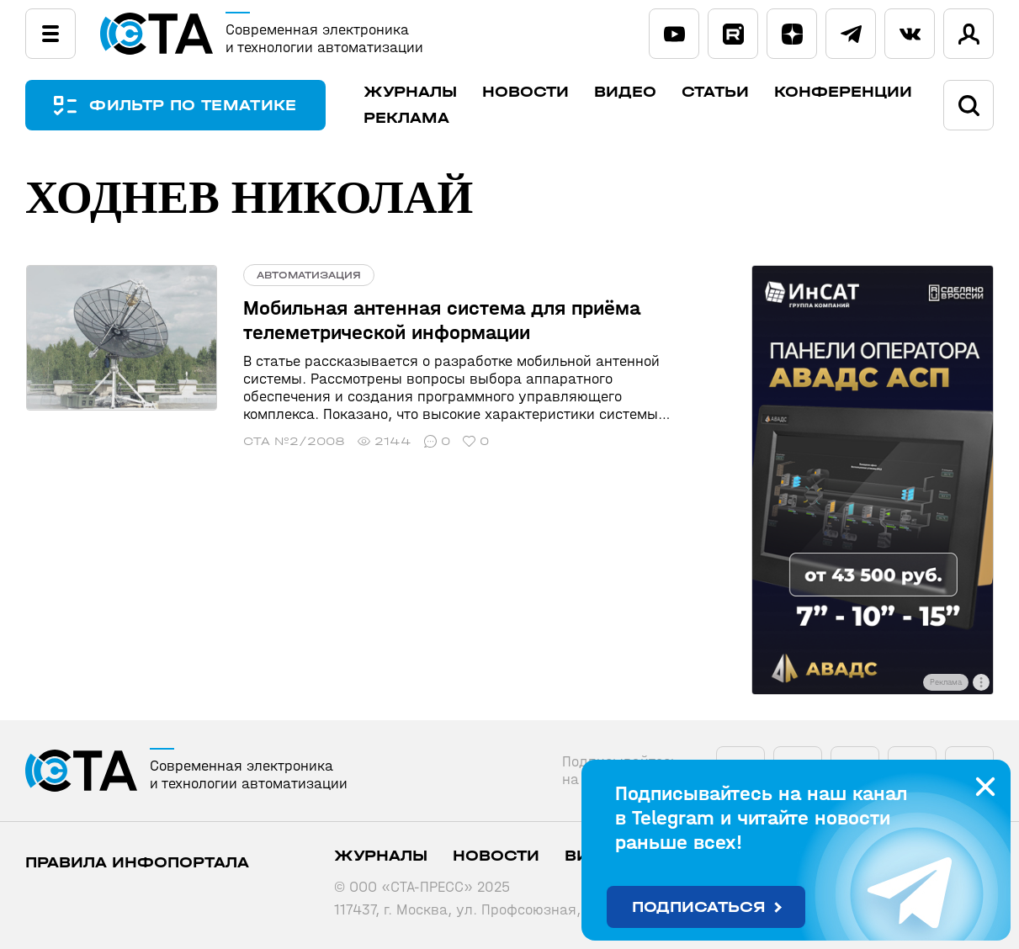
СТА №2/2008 (292, 441)
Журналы (411, 92)
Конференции (844, 92)
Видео (626, 92)
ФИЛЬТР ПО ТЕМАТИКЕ (193, 105)
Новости (526, 92)
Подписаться (699, 907)
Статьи (716, 92)
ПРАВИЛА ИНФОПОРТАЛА (137, 863)
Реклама (407, 118)
